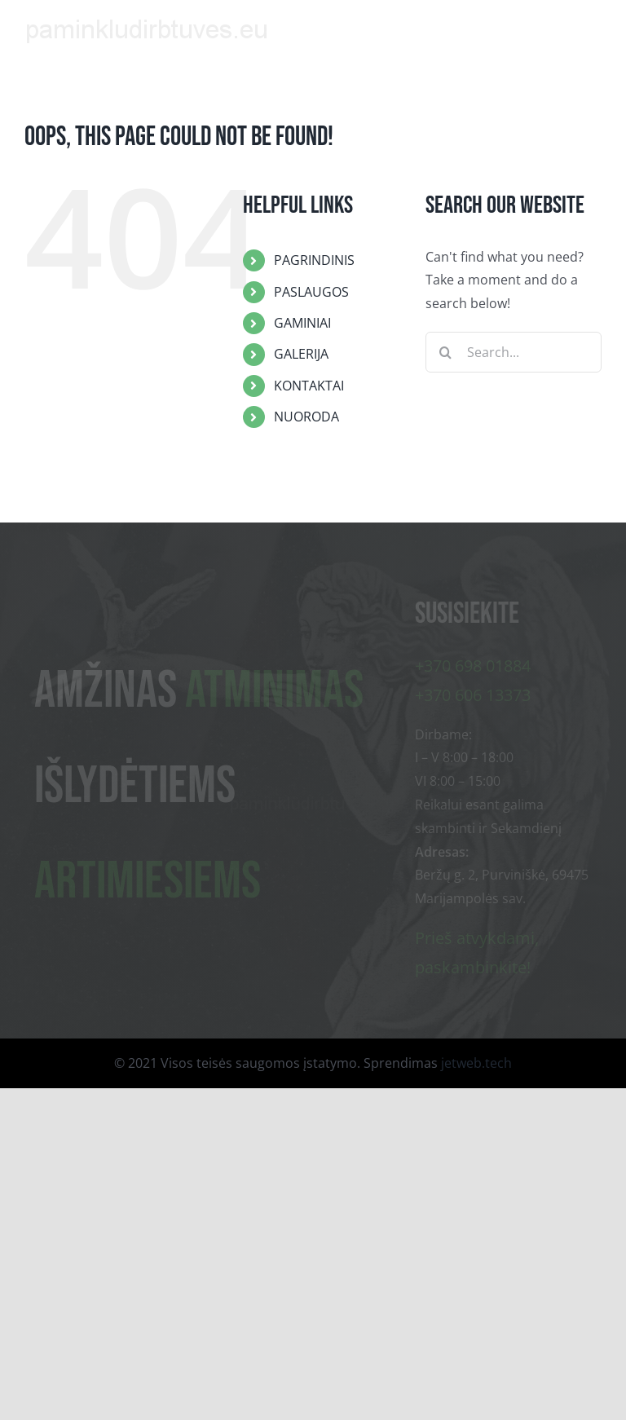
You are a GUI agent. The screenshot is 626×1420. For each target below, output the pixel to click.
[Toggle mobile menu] (593, 26)
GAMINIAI (302, 323)
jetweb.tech (476, 1063)
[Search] (445, 352)
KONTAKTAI (309, 386)
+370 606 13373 (473, 696)
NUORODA (306, 417)
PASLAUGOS (311, 292)
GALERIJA (301, 354)
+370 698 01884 (473, 666)
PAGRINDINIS (314, 260)
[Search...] (513, 352)
